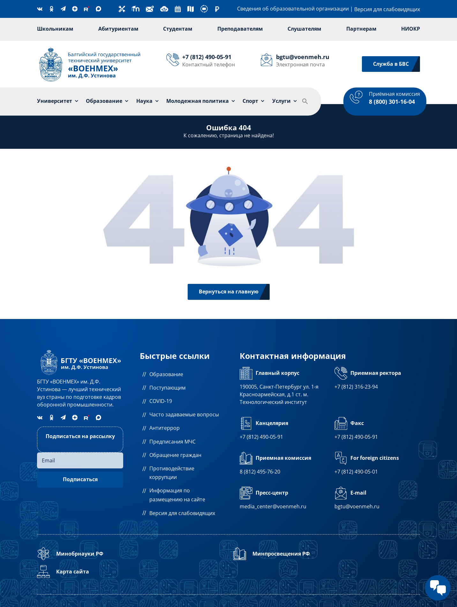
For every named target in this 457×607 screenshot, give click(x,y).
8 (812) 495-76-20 (260, 471)
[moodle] (135, 7)
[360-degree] (204, 7)
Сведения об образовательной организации (293, 8)
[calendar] (178, 8)
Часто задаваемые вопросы (184, 414)
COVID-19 (160, 401)
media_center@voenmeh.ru (273, 506)
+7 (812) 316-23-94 (356, 386)
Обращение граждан (175, 455)
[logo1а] (80, 350)
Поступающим (167, 387)
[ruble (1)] (217, 8)
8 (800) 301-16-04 (392, 101)
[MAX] (98, 8)
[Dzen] (75, 8)
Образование (166, 374)
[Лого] (90, 48)
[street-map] (190, 8)
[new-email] (150, 7)
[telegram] (63, 8)
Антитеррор (164, 427)
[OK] (51, 8)
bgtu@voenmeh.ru (356, 506)
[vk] (39, 8)
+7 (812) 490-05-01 (356, 471)
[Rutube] (86, 8)
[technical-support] (122, 8)
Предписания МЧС (172, 441)
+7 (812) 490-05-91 (261, 436)
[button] (305, 101)
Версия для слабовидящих (387, 9)
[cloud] (164, 7)
